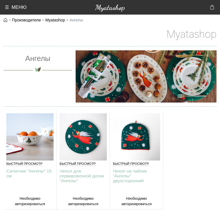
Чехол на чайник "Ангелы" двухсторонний (130, 176)
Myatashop (110, 7)
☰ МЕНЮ (15, 7)
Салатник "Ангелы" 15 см (29, 173)
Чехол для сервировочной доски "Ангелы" (82, 176)
